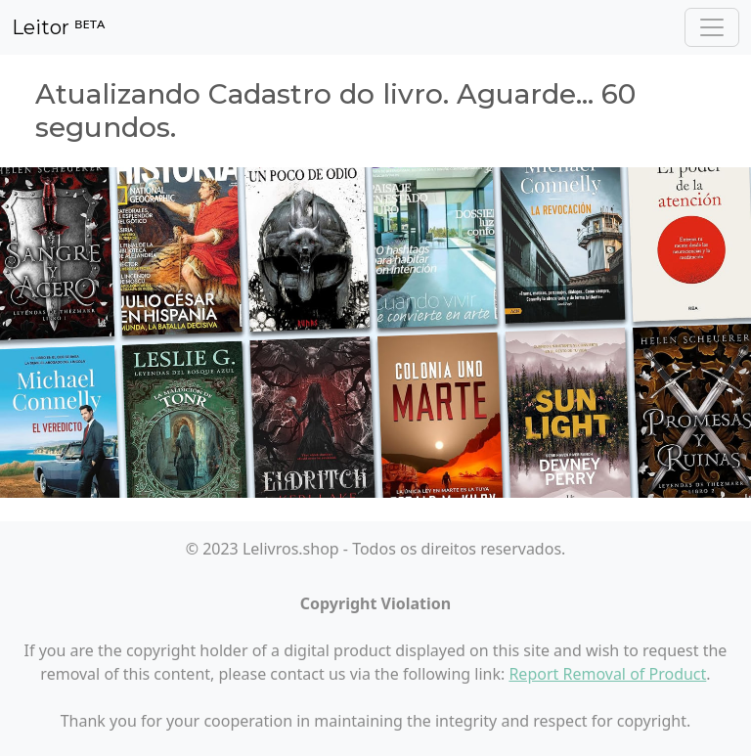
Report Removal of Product (607, 674)
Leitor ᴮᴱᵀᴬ (58, 27)
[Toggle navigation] (712, 27)
